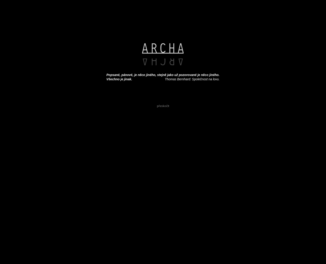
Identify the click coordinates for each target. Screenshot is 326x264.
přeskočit (163, 106)
